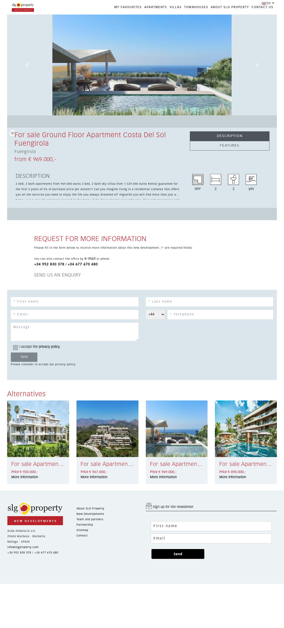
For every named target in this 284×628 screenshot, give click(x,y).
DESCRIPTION (230, 136)
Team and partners (89, 519)
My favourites (128, 7)
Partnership (84, 524)
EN (266, 3)
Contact (82, 535)
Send (178, 553)
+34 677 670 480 (83, 264)
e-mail (90, 258)
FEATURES (229, 145)
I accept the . (38, 347)
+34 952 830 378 (49, 264)
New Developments (90, 514)
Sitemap (82, 530)
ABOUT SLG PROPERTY (230, 7)
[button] (27, 65)
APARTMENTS (155, 7)
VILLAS (176, 7)
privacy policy (49, 347)
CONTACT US (262, 7)
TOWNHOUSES (196, 7)
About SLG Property (90, 508)
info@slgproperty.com (23, 547)
